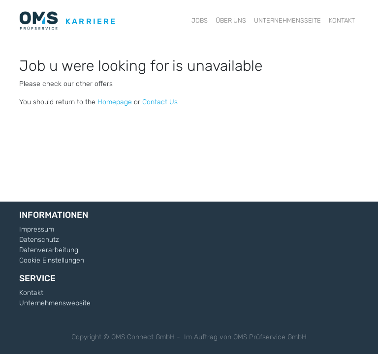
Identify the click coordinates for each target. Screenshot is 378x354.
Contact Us (160, 102)
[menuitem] (200, 20)
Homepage (114, 102)
